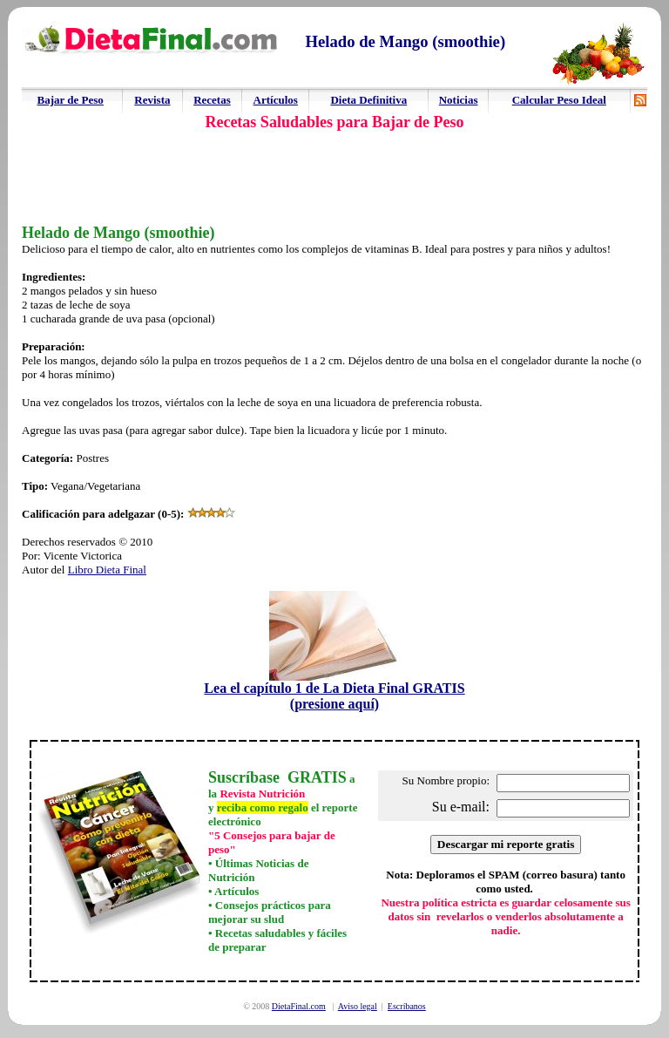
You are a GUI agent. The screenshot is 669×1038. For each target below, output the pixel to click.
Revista (152, 99)
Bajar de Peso (70, 99)
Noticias (458, 99)
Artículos (275, 99)
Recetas (212, 99)
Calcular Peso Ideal (559, 99)
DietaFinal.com (299, 1006)
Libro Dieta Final (107, 569)
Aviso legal (357, 1006)
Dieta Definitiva (368, 99)
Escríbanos (407, 1006)
